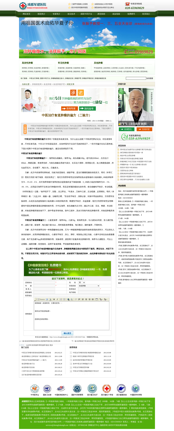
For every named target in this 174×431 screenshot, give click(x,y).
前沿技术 (71, 14)
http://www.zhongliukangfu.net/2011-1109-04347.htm (67, 337)
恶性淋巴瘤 (129, 68)
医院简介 (41, 14)
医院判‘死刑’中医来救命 (129, 168)
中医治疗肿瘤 (34, 78)
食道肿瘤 (37, 68)
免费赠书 (131, 14)
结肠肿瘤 (76, 68)
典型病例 (101, 14)
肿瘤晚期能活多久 (57, 78)
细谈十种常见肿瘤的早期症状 (83, 356)
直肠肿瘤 (69, 68)
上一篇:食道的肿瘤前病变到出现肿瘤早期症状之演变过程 (39, 341)
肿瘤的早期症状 (88, 78)
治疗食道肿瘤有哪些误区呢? (32, 375)
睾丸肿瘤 (136, 71)
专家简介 (56, 14)
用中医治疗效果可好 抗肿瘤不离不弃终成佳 (136, 150)
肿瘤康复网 (37, 84)
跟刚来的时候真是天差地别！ (130, 173)
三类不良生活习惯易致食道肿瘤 (33, 371)
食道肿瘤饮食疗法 (28, 364)
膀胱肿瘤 (97, 71)
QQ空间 (29, 345)
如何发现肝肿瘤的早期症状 (82, 360)
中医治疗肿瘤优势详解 (81, 367)
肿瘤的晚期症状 (100, 78)
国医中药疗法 (86, 14)
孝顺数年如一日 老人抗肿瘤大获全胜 (133, 165)
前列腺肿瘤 (127, 71)
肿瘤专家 (122, 84)
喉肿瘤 (113, 71)
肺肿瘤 (24, 68)
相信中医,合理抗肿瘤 (127, 156)
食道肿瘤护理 (59, 84)
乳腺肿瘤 (37, 71)
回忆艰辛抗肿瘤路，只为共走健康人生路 (135, 179)
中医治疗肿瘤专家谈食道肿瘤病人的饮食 (36, 353)
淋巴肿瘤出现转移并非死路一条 (131, 153)
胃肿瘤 (24, 71)
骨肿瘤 (83, 71)
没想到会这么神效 (126, 171)
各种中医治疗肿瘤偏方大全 (82, 364)
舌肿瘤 (119, 71)
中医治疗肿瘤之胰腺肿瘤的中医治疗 (86, 371)
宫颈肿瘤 (45, 71)
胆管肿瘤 (69, 71)
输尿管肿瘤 (106, 71)
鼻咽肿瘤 (45, 68)
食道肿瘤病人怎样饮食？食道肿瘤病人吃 (36, 356)
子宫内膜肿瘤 (139, 68)
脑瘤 (82, 68)
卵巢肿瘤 (61, 68)
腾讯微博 (42, 345)
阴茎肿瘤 (144, 71)
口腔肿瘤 (114, 68)
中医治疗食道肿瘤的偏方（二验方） (35, 360)
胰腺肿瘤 (76, 71)
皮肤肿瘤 (106, 68)
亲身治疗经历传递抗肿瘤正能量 (131, 159)
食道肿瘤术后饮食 (28, 367)
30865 (107, 121)
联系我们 (146, 14)
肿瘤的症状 (69, 78)
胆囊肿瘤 (61, 71)
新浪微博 (35, 345)
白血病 (121, 68)
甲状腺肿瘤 (98, 68)
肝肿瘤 (30, 68)
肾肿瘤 (30, 71)
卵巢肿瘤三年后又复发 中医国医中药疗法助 (136, 162)
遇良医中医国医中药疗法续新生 (131, 176)
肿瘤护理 (78, 78)
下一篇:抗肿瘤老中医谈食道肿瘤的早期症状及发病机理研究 (93, 341)
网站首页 (26, 14)
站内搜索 (150, 78)
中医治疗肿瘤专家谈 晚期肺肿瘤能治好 (87, 353)
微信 (47, 345)
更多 (51, 345)
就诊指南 (116, 14)
